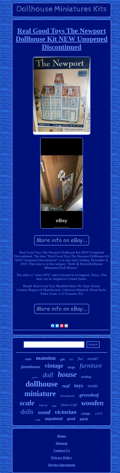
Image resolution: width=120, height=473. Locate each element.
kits (71, 359)
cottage (85, 413)
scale (27, 403)
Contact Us (62, 450)
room (93, 385)
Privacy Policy (61, 457)
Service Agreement (61, 465)
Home (61, 436)
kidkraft (43, 405)
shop (54, 406)
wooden (92, 403)
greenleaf (89, 395)
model (93, 358)
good (71, 418)
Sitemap (62, 443)
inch (99, 413)
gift (62, 359)
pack (84, 419)
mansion (46, 358)
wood (44, 412)
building (86, 376)
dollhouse (41, 384)
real (65, 385)
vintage (54, 365)
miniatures (67, 396)
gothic (35, 377)
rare (28, 359)
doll (48, 374)
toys (78, 385)
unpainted (54, 418)
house (67, 374)
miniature (40, 394)
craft (37, 419)
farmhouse (30, 366)
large (71, 367)
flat (80, 359)
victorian (65, 412)
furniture (91, 365)
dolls (27, 411)
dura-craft (69, 405)
